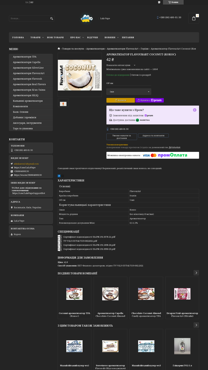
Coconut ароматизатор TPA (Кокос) (74, 315)
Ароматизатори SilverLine (28, 67)
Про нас (75, 37)
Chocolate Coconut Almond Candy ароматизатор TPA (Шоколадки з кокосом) (146, 315)
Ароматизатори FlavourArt (122, 48)
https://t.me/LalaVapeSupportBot (28, 193)
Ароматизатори (95, 48)
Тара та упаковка (23, 128)
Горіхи (145, 48)
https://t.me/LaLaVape (25, 167)
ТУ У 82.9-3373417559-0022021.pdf (80, 241)
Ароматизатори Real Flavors (29, 84)
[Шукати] (51, 18)
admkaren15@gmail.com (26, 163)
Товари (35, 37)
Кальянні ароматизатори (28, 100)
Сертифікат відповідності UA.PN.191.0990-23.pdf (89, 249)
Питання (128, 37)
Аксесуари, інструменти (27, 122)
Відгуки (92, 37)
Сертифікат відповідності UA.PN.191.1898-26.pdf (89, 245)
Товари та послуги (73, 48)
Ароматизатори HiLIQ (25, 95)
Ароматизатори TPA (24, 56)
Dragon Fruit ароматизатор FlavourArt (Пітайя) (182, 315)
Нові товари (55, 37)
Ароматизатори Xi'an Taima (29, 89)
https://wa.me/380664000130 (28, 174)
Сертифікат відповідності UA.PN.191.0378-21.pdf (89, 237)
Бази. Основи (20, 111)
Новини (109, 37)
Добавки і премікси (24, 117)
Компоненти (20, 106)
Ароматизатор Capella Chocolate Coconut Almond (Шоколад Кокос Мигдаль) (110, 315)
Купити (122, 100)
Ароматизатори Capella (26, 62)
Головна (18, 37)
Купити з (151, 100)
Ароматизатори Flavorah (27, 78)
